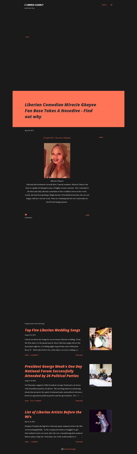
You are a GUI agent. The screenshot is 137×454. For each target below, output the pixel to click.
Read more (79, 355)
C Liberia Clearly (33, 4)
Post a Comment (36, 401)
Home (27, 37)
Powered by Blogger (68, 449)
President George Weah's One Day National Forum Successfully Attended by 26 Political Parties (53, 371)
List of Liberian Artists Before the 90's (53, 414)
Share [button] (101, 137)
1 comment (34, 442)
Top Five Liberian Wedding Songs (52, 330)
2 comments (34, 355)
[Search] (104, 5)
